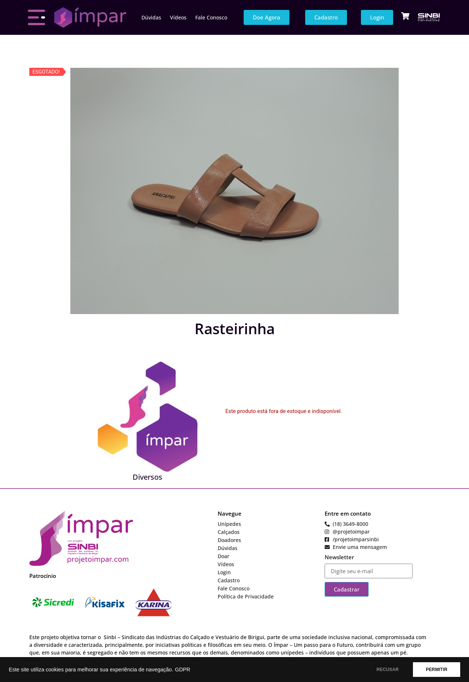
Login (224, 572)
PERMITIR (436, 669)
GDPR (182, 669)
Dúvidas (151, 17)
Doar (223, 556)
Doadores (229, 540)
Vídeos (178, 17)
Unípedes (229, 523)
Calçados (229, 531)
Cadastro (229, 580)
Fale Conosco (211, 17)
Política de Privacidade (246, 596)
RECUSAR (388, 669)
